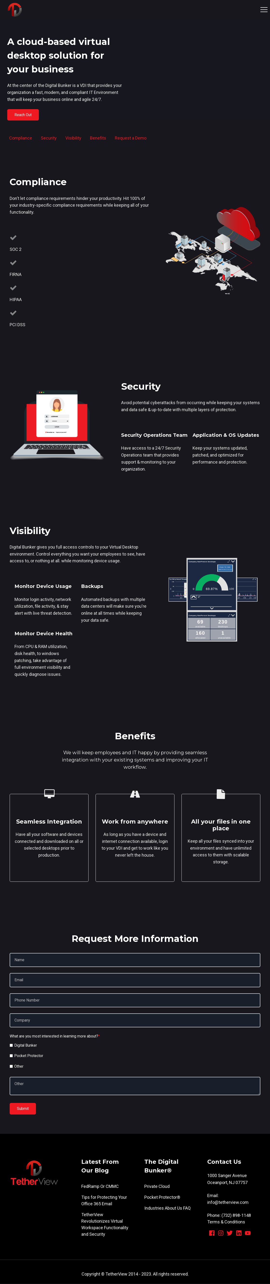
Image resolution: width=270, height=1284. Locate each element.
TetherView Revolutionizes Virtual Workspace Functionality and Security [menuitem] (104, 1224)
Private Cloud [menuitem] (157, 1186)
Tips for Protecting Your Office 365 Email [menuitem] (104, 1200)
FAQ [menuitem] (187, 1208)
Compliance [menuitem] (20, 138)
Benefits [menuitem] (98, 138)
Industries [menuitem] (154, 1208)
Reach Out (23, 115)
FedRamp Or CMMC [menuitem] (100, 1186)
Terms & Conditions (226, 1222)
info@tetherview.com (228, 1202)
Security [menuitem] (49, 138)
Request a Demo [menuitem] (130, 138)
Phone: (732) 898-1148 (229, 1215)
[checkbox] (135, 1056)
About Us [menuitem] (173, 1208)
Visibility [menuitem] (73, 138)
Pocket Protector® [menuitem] (162, 1197)
